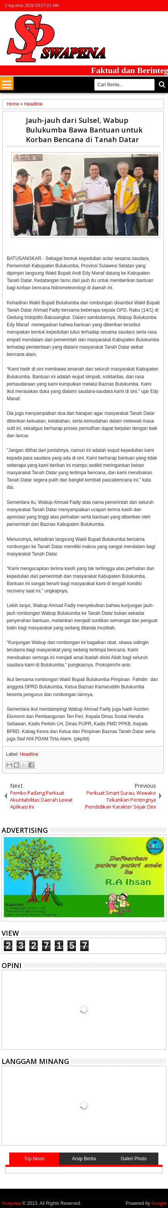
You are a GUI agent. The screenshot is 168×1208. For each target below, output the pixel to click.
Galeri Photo (133, 1158)
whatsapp (161, 5)
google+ (141, 5)
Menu (6, 83)
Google (158, 1203)
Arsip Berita (84, 1158)
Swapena (11, 1203)
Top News (34, 1158)
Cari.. (161, 84)
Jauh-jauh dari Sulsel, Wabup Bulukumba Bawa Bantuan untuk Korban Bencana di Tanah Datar (84, 129)
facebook (131, 5)
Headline (29, 754)
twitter (121, 5)
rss (151, 5)
